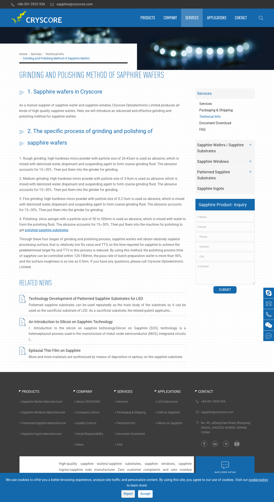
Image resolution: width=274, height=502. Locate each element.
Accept (145, 494)
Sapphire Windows (225, 161)
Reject (128, 494)
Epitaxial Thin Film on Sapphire (55, 350)
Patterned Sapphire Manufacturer (44, 423)
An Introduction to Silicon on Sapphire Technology (71, 321)
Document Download (215, 123)
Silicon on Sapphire (169, 423)
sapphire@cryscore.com (71, 4)
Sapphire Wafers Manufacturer (42, 401)
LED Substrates (167, 401)
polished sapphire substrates (46, 230)
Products (147, 17)
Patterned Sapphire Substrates (225, 174)
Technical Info (54, 54)
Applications (216, 17)
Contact (241, 17)
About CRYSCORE (88, 401)
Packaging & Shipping (216, 110)
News (80, 444)
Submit (225, 290)
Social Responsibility (89, 433)
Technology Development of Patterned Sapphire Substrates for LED (86, 298)
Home (23, 54)
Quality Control (86, 423)
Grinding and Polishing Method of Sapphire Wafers (56, 58)
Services (191, 17)
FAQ (202, 129)
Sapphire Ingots (210, 188)
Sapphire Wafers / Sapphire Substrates (225, 147)
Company (170, 17)
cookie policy (258, 480)
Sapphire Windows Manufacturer (43, 412)
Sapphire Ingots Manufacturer (42, 433)
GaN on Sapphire (168, 412)
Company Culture (87, 412)
